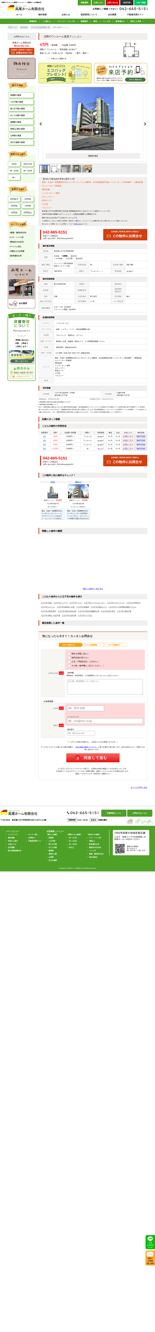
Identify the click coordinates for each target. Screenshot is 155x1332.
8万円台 (14, 212)
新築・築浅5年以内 (96, 857)
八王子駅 (52, 844)
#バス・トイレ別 (16, 237)
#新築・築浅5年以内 (18, 233)
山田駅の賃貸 (15, 136)
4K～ (14, 177)
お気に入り (98, 3)
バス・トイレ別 (95, 841)
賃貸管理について (89, 14)
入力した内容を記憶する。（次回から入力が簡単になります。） (93, 745)
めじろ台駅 (53, 851)
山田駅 (51, 860)
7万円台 (27, 206)
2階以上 (92, 844)
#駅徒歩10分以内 (17, 242)
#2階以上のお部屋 (17, 251)
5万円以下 (14, 199)
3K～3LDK (27, 171)
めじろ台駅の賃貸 (17, 115)
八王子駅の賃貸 (16, 102)
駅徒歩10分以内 (95, 851)
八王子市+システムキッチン (94, 606)
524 (44, 452)
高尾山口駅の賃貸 (17, 129)
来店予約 (127, 3)
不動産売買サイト (135, 14)
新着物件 (33, 21)
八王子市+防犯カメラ (99, 610)
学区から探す (13, 844)
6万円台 (14, 206)
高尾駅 (51, 841)
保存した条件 (135, 21)
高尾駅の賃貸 (15, 95)
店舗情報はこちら (114, 816)
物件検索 (42, 14)
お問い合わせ (112, 3)
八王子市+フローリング (116, 606)
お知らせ (66, 14)
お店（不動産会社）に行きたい (83, 665)
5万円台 (27, 199)
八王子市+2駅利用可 (48, 615)
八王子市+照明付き (133, 606)
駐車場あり (120, 21)
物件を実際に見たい (78, 657)
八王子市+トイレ (76, 606)
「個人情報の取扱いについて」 (86, 750)
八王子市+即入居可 (108, 615)
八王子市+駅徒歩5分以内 (67, 615)
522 (44, 447)
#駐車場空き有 (16, 256)
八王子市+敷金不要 (124, 615)
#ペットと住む (16, 246)
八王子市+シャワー (60, 606)
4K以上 (71, 851)
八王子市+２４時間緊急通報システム (122, 610)
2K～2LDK (14, 171)
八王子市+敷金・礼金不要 (50, 619)
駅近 (95, 21)
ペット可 (106, 21)
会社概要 (112, 14)
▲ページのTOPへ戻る (139, 791)
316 (44, 442)
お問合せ (31, 841)
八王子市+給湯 (46, 606)
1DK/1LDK (27, 164)
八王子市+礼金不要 (69, 619)
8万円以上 (28, 212)
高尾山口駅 (53, 857)
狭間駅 (51, 854)
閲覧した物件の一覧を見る (93, 592)
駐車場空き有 (94, 848)
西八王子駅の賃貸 (17, 109)
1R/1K (14, 164)
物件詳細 (141, 437)
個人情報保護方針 (14, 854)
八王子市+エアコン (48, 610)
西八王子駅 (53, 848)
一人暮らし (46, 21)
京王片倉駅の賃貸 (17, 142)
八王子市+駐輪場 (82, 610)
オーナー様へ (33, 838)
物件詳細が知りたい (78, 661)
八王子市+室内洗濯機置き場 (88, 615)
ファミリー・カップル (66, 21)
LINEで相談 (141, 3)
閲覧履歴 (84, 3)
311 (44, 437)
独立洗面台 (93, 860)
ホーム (19, 14)
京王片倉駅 (53, 864)
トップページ (13, 838)
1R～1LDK (73, 841)
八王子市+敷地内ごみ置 (66, 610)
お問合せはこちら (139, 816)
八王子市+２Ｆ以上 (85, 619)
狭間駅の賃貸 (15, 122)
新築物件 (84, 21)
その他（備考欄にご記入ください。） (86, 669)
